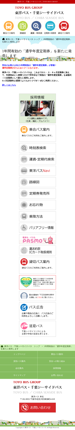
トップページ (19, 354)
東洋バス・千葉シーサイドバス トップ (23, 39)
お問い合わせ (57, 375)
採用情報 (57, 368)
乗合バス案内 (57, 354)
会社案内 (19, 368)
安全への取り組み (57, 361)
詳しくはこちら (9, 85)
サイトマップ (19, 375)
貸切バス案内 (19, 361)
